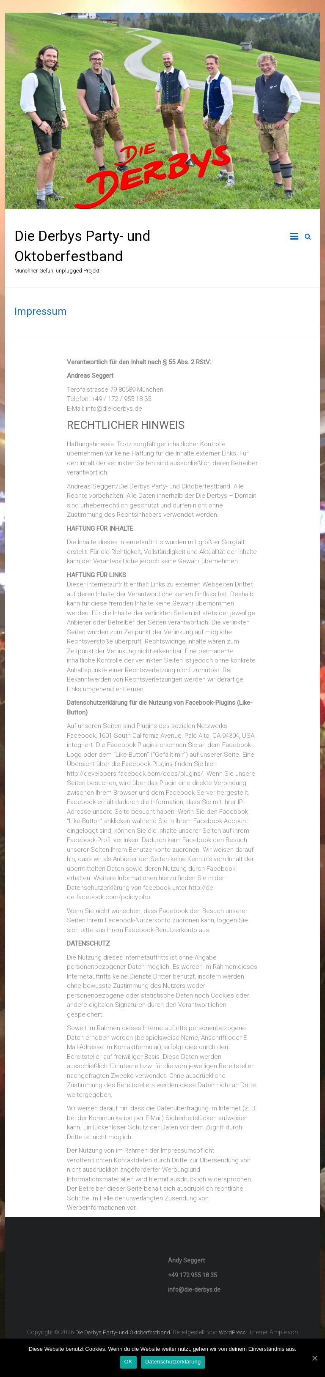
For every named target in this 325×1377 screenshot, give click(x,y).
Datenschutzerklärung (173, 1361)
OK (128, 1361)
